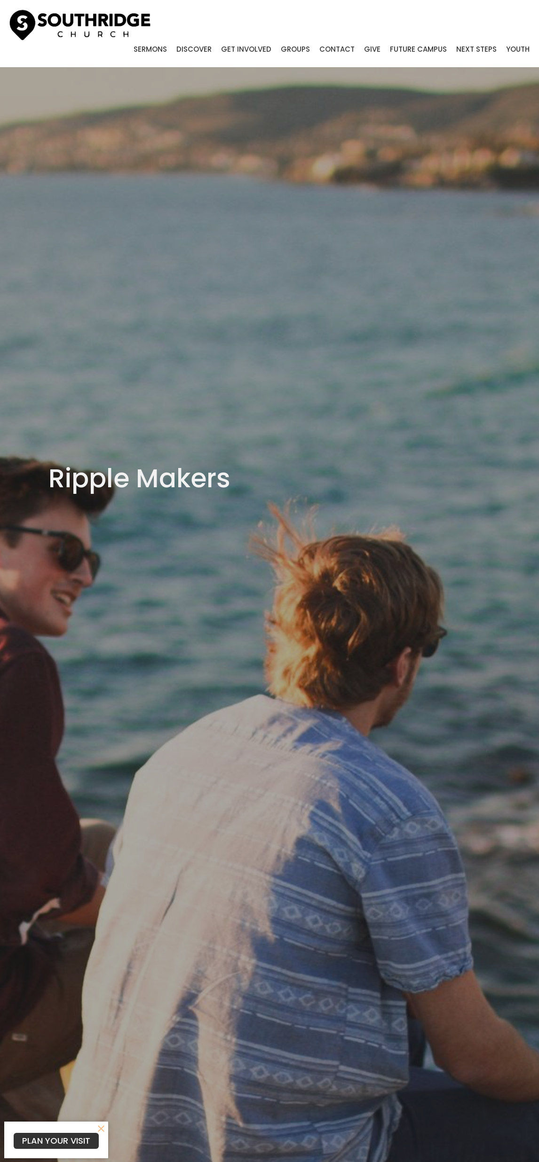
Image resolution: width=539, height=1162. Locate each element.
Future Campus (418, 49)
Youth (518, 49)
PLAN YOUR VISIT (56, 1140)
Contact (337, 49)
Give (372, 49)
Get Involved (246, 49)
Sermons (150, 49)
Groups (295, 49)
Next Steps (476, 49)
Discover (194, 49)
